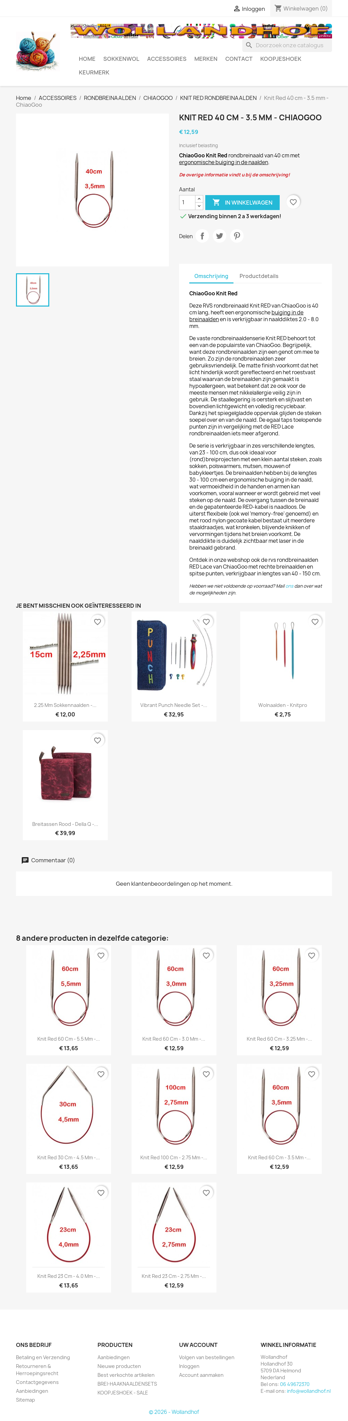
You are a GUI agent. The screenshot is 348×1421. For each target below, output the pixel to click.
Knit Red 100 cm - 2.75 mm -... (173, 1157)
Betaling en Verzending (43, 1357)
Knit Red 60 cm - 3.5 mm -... (279, 1157)
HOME (87, 59)
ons (289, 586)
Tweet (219, 236)
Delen (202, 236)
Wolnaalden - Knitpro (282, 705)
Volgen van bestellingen (206, 1357)
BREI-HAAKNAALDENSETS (127, 1384)
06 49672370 (295, 1384)
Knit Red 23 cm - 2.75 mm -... (174, 1276)
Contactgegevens (37, 1382)
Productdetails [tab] (259, 276)
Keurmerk (94, 72)
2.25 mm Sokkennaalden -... (65, 705)
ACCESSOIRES (167, 59)
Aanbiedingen (32, 1391)
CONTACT (239, 59)
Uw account (198, 1345)
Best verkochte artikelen (126, 1375)
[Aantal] (187, 202)
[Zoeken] (287, 45)
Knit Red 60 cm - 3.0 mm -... (173, 1039)
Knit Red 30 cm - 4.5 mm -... (68, 1157)
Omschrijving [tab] (211, 276)
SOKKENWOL (121, 59)
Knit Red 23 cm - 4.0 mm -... (68, 1276)
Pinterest (237, 236)
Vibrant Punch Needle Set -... (173, 705)
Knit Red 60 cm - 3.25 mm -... (279, 1039)
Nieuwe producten (119, 1366)
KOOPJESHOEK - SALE (123, 1392)
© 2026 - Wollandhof (174, 1412)
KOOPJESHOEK (280, 59)
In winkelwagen (242, 202)
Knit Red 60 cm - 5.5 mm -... (68, 1039)
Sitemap (25, 1400)
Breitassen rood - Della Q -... (65, 824)
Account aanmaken (201, 1375)
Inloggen (189, 1366)
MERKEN (206, 59)
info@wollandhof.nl (309, 1391)
